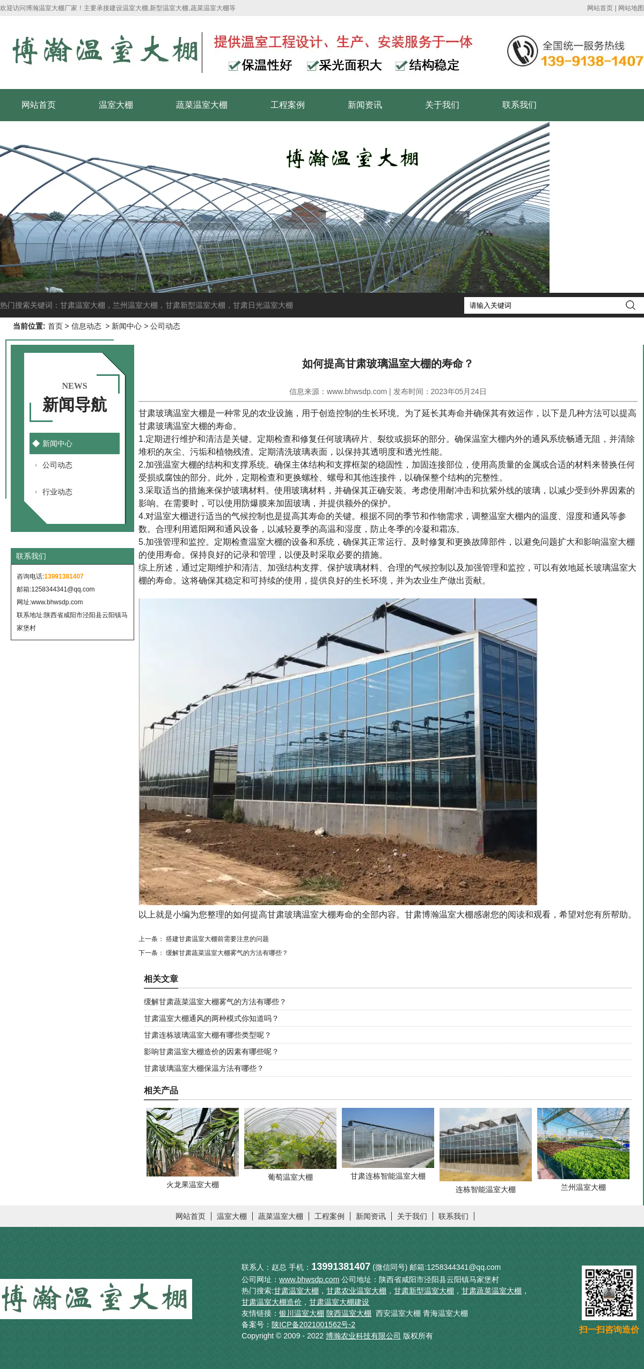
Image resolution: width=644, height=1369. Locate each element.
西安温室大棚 (398, 1313)
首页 (55, 326)
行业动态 (57, 491)
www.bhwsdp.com (57, 602)
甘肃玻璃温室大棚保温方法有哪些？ (204, 1068)
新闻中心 (127, 326)
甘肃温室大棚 (82, 305)
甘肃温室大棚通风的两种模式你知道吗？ (211, 1018)
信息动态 (86, 326)
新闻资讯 (365, 104)
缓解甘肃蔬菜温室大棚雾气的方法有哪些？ (226, 953)
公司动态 (57, 465)
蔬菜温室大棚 (202, 104)
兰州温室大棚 (135, 305)
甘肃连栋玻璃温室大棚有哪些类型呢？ (208, 1035)
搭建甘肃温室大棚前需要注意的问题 (216, 939)
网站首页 (600, 8)
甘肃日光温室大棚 (263, 305)
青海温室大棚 (445, 1313)
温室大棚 (116, 104)
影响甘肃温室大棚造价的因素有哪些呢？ (211, 1051)
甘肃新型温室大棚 (195, 305)
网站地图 (631, 8)
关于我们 (442, 104)
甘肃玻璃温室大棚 (172, 413)
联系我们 (519, 104)
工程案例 (287, 104)
